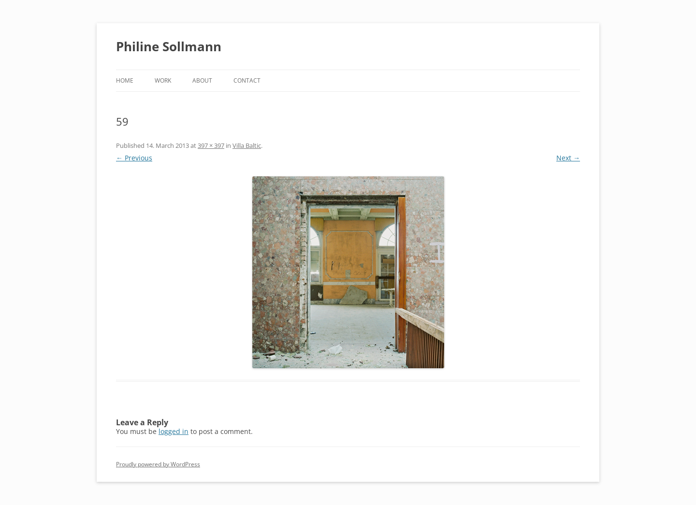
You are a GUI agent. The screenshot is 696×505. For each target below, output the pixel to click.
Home (124, 80)
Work (163, 80)
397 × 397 (211, 145)
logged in (173, 431)
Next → (568, 157)
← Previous (134, 157)
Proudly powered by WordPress (158, 464)
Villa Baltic (246, 145)
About (202, 80)
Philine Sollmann (168, 46)
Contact (247, 80)
